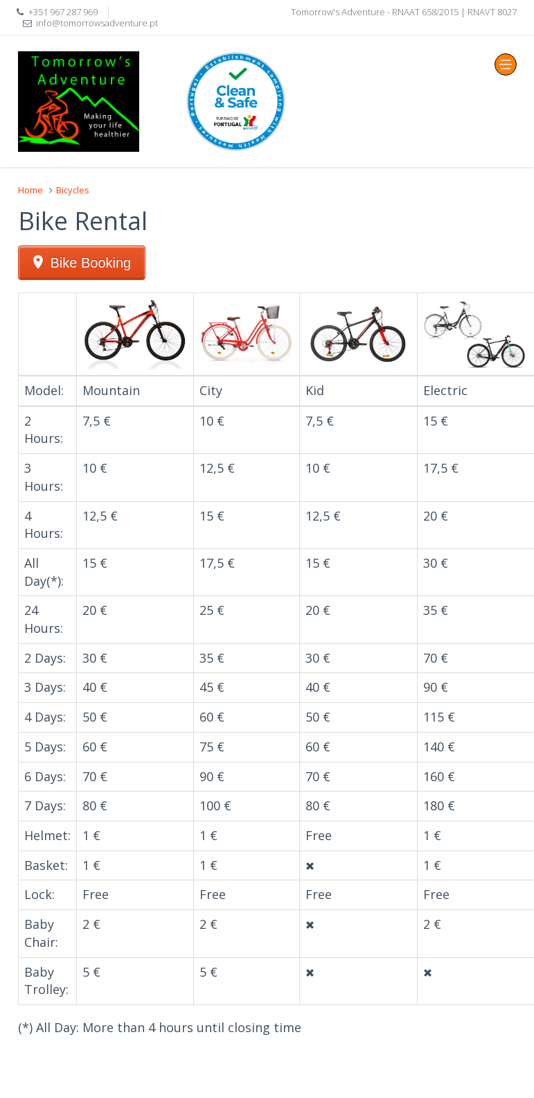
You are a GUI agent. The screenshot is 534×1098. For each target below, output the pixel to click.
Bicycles (72, 190)
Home (30, 190)
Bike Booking (91, 262)
